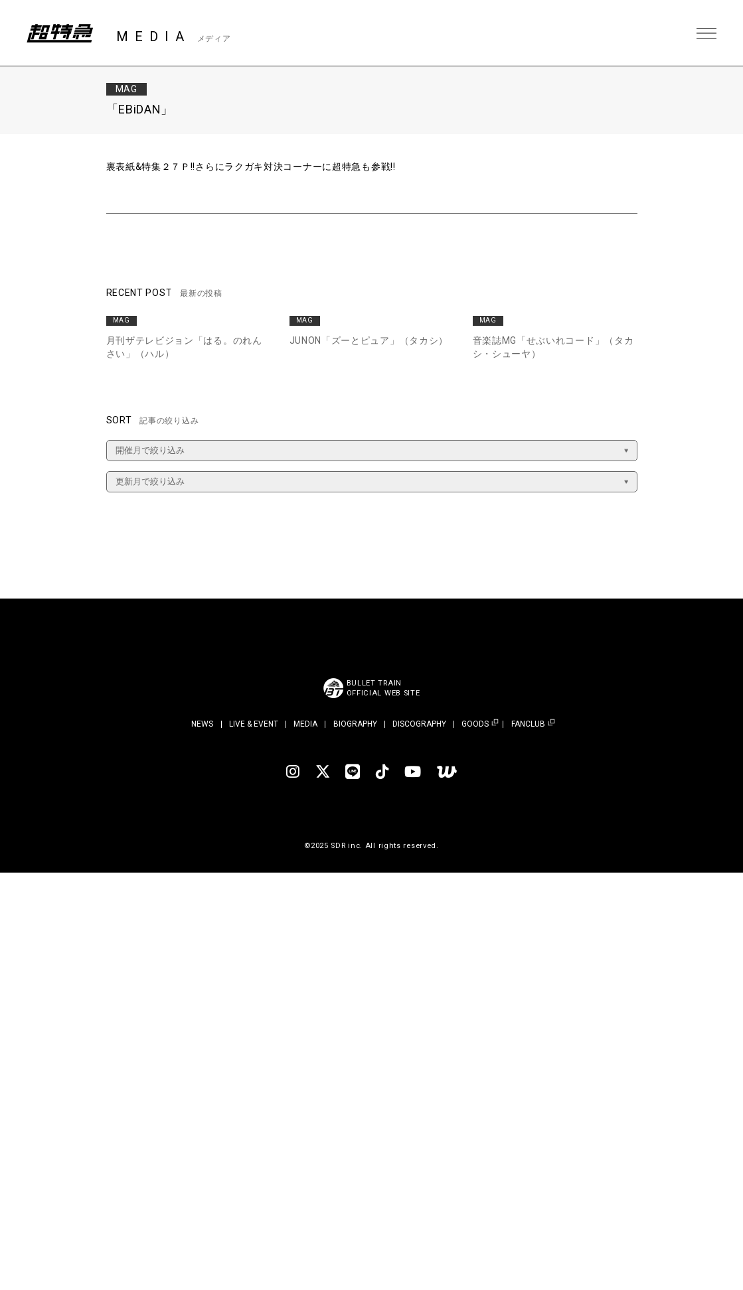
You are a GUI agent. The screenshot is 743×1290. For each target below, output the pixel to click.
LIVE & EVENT (253, 724)
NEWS (202, 724)
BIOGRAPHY (355, 724)
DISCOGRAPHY (419, 724)
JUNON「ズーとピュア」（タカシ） (369, 340)
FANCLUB (528, 724)
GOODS (475, 724)
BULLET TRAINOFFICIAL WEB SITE (383, 688)
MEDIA (305, 724)
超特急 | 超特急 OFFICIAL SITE (60, 33)
